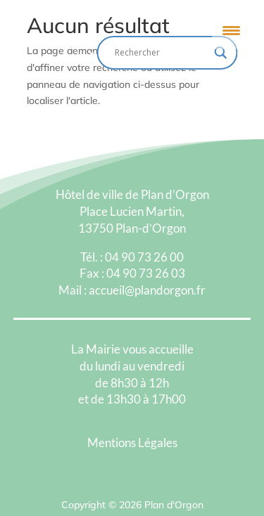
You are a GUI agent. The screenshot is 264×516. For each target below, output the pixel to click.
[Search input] (161, 53)
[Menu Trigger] (231, 30)
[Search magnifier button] (221, 53)
